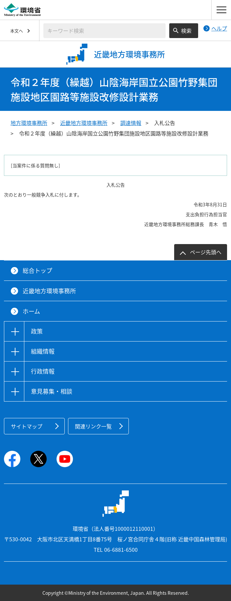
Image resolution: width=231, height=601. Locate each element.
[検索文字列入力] (104, 30)
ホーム (31, 311)
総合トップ (37, 270)
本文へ (16, 31)
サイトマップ (26, 426)
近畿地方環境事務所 (83, 123)
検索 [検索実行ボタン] (186, 30)
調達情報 (130, 123)
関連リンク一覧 (93, 426)
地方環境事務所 (29, 123)
